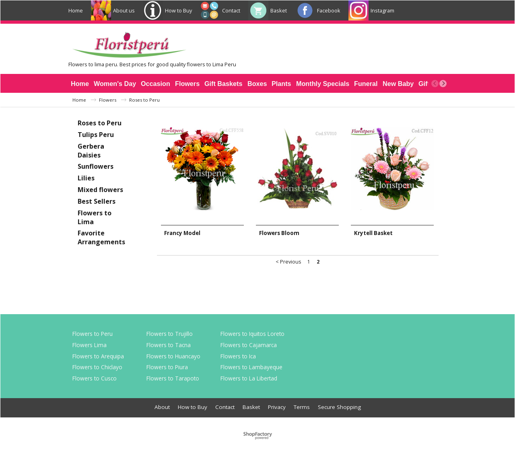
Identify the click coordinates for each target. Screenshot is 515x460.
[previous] (435, 83)
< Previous (288, 261)
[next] (443, 83)
